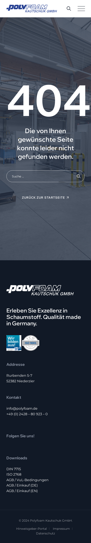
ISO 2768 (13, 474)
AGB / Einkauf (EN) (22, 491)
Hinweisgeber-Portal (31, 529)
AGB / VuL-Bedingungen (27, 480)
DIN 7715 (13, 469)
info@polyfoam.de (22, 408)
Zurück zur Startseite (43, 197)
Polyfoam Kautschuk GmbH (51, 520)
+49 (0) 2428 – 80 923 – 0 (27, 414)
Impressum (61, 529)
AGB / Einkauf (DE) (22, 485)
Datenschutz (45, 533)
